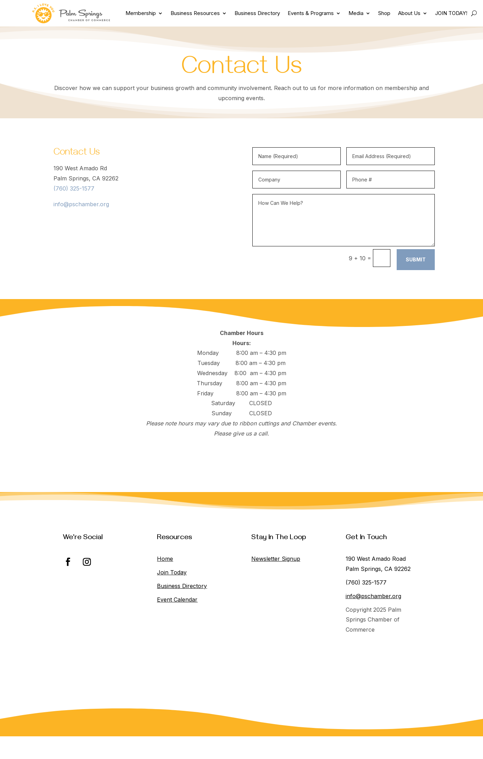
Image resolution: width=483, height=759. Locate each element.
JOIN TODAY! (451, 13)
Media (355, 13)
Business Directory (257, 13)
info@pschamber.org (81, 204)
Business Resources (195, 13)
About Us (409, 13)
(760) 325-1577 (73, 188)
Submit (416, 259)
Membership (140, 13)
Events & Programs (311, 13)
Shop (384, 13)
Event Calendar (177, 599)
